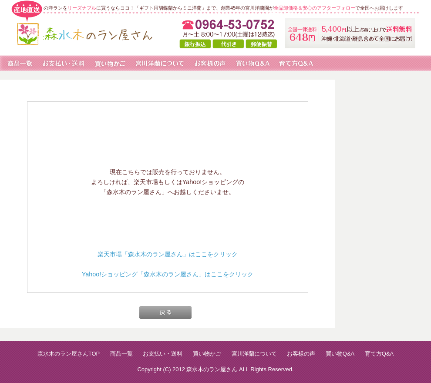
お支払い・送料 (162, 353)
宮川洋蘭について (254, 353)
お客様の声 (301, 353)
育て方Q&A (379, 353)
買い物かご (207, 353)
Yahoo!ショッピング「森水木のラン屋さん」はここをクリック (168, 274)
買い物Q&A (340, 353)
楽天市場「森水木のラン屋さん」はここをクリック (168, 254)
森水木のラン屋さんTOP (68, 353)
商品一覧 (121, 353)
